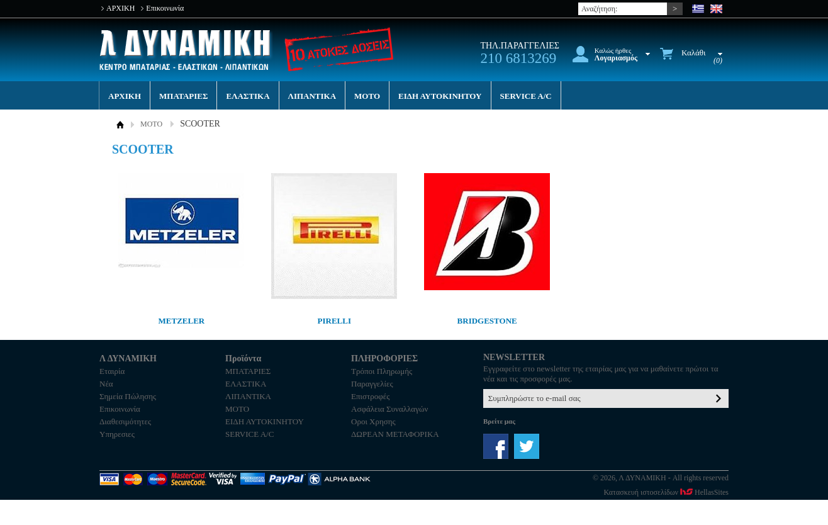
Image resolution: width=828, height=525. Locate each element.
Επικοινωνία (165, 8)
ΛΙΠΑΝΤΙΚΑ (312, 96)
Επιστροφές (370, 396)
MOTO (367, 96)
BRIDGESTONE (487, 320)
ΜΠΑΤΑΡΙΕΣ (183, 96)
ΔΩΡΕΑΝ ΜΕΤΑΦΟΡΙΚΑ (395, 434)
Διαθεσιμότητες (125, 421)
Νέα (106, 383)
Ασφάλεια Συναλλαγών (389, 409)
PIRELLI (334, 320)
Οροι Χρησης (373, 421)
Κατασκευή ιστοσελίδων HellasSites (666, 492)
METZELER (182, 320)
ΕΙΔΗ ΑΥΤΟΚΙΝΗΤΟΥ (439, 96)
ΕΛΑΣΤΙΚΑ (247, 96)
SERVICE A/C (526, 96)
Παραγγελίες (372, 383)
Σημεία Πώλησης (127, 396)
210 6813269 (518, 58)
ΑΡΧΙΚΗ (120, 8)
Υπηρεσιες (117, 434)
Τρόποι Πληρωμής (381, 371)
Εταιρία (112, 371)
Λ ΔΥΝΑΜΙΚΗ (186, 50)
